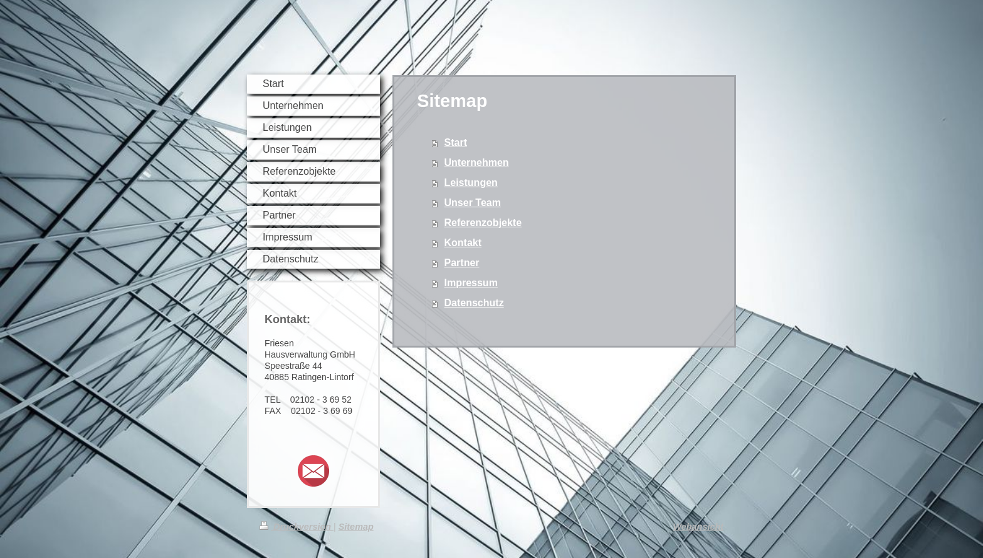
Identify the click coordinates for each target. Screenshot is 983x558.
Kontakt (463, 242)
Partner (462, 262)
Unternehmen (476, 162)
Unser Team (472, 202)
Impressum (471, 282)
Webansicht (698, 527)
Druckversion (297, 527)
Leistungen (471, 182)
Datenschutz (474, 302)
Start (455, 142)
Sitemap (356, 527)
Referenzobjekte (483, 222)
